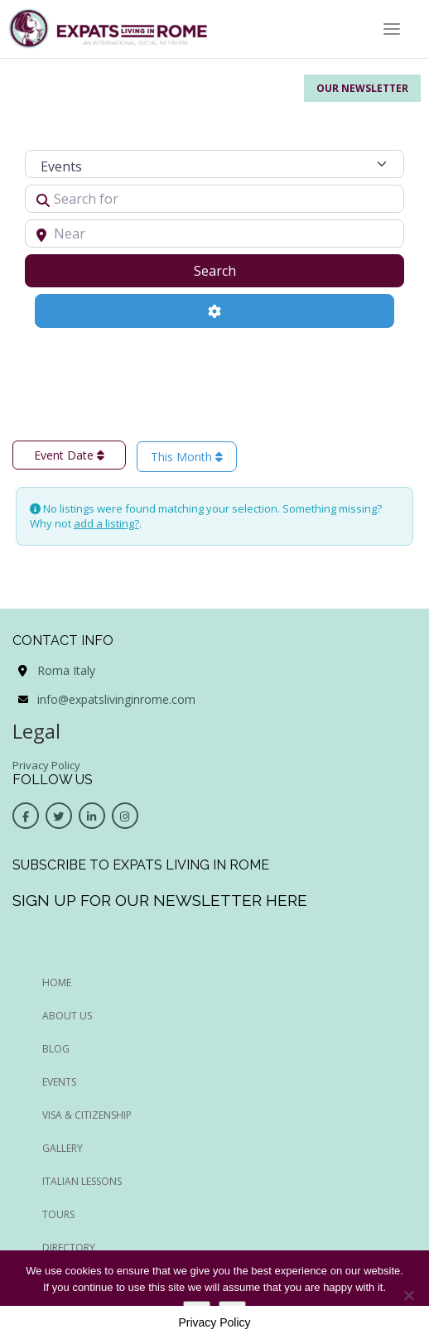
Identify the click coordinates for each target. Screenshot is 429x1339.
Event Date (69, 455)
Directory (68, 1247)
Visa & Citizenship (87, 1115)
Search (235, 270)
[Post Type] (214, 164)
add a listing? (106, 523)
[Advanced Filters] (214, 310)
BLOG (56, 1049)
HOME (56, 982)
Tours (58, 1214)
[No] (408, 1295)
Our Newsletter (362, 88)
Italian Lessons (82, 1181)
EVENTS (59, 1082)
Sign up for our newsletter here (159, 900)
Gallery (62, 1148)
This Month (187, 457)
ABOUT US (67, 1016)
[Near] (214, 233)
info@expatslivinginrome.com (116, 699)
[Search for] (214, 199)
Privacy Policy (46, 765)
